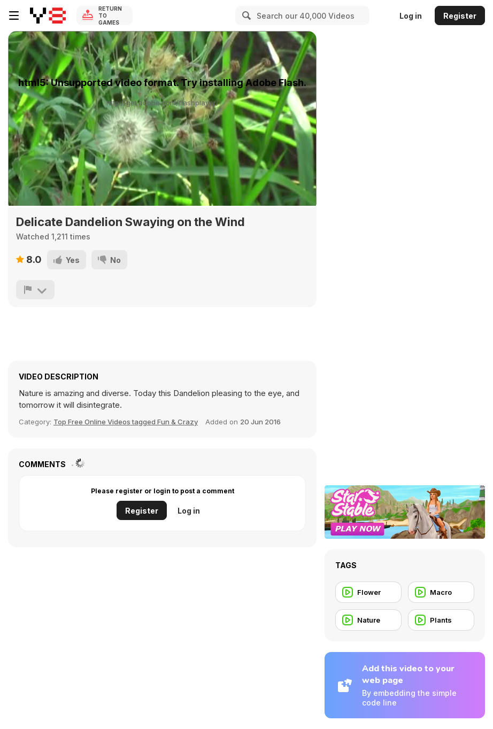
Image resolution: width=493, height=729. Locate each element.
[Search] (245, 15)
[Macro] (441, 592)
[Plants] (441, 620)
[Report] (35, 289)
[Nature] (368, 620)
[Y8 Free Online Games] (48, 15)
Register (459, 15)
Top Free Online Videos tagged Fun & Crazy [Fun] (125, 421)
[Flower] (368, 592)
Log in (410, 15)
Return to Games (110, 15)
